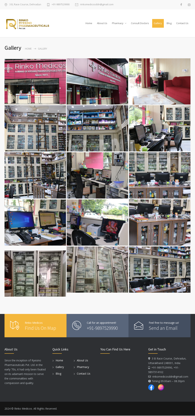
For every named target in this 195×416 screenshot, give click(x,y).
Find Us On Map (40, 328)
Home (88, 23)
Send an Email (163, 328)
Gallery (158, 23)
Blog (169, 23)
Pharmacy (117, 23)
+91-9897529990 (61, 4)
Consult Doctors (140, 23)
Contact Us (182, 23)
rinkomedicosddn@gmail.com (96, 4)
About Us (102, 23)
